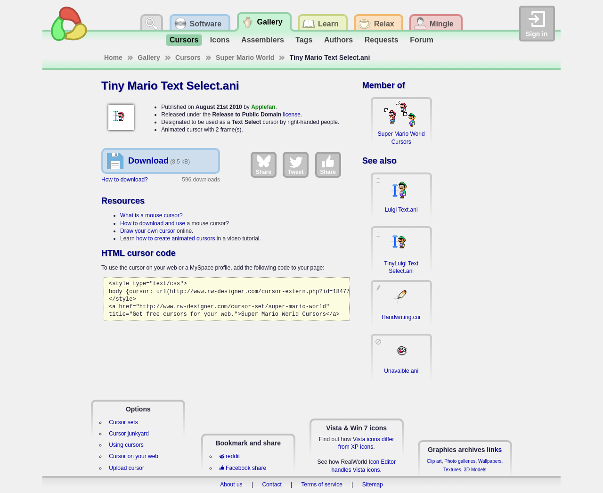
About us (231, 484)
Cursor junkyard (129, 433)
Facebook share (242, 468)
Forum (421, 40)
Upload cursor (126, 468)
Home (113, 57)
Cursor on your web (133, 456)
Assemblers (262, 40)
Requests (382, 40)
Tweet (295, 164)
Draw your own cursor (147, 231)
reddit (229, 456)
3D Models (475, 469)
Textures (452, 469)
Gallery (149, 57)
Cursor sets (123, 422)
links (494, 449)
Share (263, 164)
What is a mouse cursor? (151, 215)
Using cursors (126, 445)
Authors (338, 40)
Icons (220, 40)
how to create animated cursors (175, 238)
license (291, 114)
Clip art (434, 461)
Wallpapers (490, 461)
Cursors (184, 40)
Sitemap (372, 484)
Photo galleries (459, 461)
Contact (271, 484)
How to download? (124, 179)
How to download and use (152, 223)
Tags (303, 40)
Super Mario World (245, 57)
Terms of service (322, 484)
